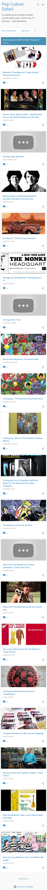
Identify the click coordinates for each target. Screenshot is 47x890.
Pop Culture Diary (9, 31)
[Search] (38, 4)
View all (6, 43)
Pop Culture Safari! (13, 6)
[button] (42, 83)
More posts (23, 879)
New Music (25, 31)
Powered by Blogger (24, 887)
